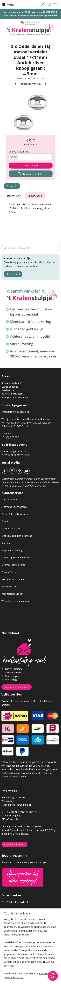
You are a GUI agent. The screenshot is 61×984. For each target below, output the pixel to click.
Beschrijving (14, 196)
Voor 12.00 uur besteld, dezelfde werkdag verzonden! (30, 15)
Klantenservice (9, 499)
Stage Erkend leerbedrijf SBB (16, 804)
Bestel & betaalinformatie (15, 514)
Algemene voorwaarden (14, 506)
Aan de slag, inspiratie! (13, 797)
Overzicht (12, 186)
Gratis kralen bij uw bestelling (16, 535)
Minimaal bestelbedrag (13, 564)
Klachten (6, 543)
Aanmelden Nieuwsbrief (16, 687)
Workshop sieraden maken (15, 601)
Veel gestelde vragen (12, 593)
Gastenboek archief (12, 912)
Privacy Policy (8, 572)
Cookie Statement (10, 528)
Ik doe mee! (13, 274)
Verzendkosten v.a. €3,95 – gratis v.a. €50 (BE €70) (29, 12)
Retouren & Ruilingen (12, 579)
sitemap (42, 978)
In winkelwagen (30, 165)
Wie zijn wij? (7, 801)
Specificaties (35, 196)
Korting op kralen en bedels (15, 557)
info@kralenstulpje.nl (19, 411)
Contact (5, 521)
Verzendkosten (9, 586)
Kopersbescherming (11, 550)
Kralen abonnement (14, 844)
